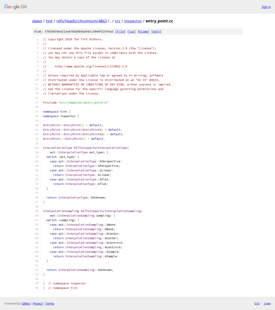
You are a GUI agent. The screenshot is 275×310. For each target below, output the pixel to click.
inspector (133, 20)
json (267, 303)
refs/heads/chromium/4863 (81, 20)
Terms (49, 303)
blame (143, 31)
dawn (37, 20)
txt (257, 303)
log (131, 31)
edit (156, 31)
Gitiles (26, 303)
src (118, 20)
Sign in (266, 7)
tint (49, 20)
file (120, 31)
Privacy (38, 303)
